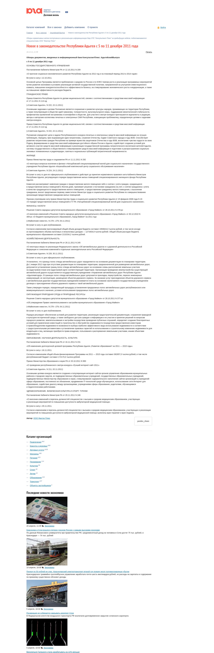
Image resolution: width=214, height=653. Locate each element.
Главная (29, 34)
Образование (36, 479)
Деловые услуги (37, 451)
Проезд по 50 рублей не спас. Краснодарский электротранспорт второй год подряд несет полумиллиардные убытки (77, 573)
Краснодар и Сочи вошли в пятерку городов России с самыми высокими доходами (63, 531)
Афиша (30, 21)
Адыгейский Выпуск (57, 34)
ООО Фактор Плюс (41, 419)
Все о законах (41, 34)
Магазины (34, 455)
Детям (32, 475)
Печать (149, 53)
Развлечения (35, 443)
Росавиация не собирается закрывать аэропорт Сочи (50, 614)
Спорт (32, 471)
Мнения (94, 21)
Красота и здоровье (38, 447)
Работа (70, 21)
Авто (48, 21)
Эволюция (82, 21)
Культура (34, 467)
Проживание (35, 463)
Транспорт (34, 483)
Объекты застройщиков (40, 487)
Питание (33, 459)
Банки (40, 21)
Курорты (58, 21)
